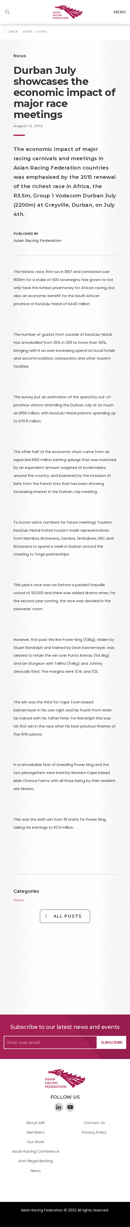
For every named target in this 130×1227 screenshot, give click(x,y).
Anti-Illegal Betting (35, 1160)
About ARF (35, 1122)
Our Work (35, 1141)
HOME (28, 31)
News (42, 31)
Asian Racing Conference (35, 1151)
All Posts (67, 916)
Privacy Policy (94, 1132)
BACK (13, 31)
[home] (65, 12)
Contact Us (94, 1122)
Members (35, 1132)
